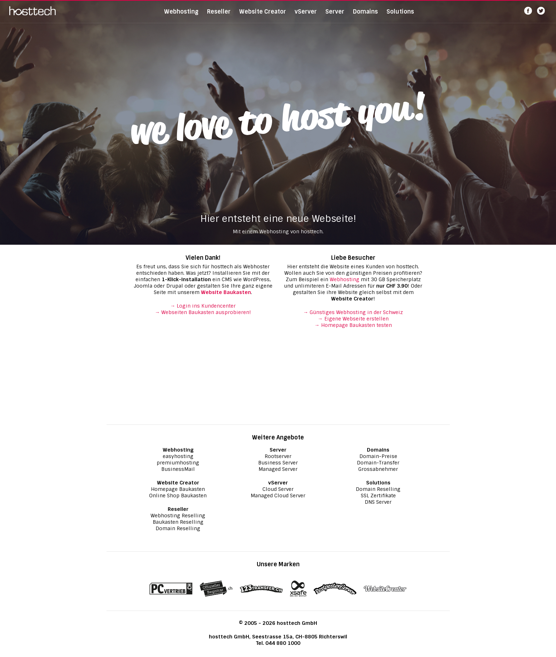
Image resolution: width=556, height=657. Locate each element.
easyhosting (178, 456)
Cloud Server (278, 489)
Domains (365, 16)
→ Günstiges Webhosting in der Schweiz (353, 312)
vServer (306, 16)
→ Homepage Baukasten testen (353, 325)
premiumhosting (178, 462)
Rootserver (278, 456)
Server (334, 16)
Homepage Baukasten (178, 489)
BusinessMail (178, 469)
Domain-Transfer (378, 462)
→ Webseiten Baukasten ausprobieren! (203, 312)
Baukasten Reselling (178, 522)
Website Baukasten (226, 292)
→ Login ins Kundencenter (203, 306)
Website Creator (262, 16)
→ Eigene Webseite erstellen (353, 318)
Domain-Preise (378, 456)
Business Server (278, 462)
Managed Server (278, 469)
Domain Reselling (178, 528)
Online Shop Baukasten (178, 495)
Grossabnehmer (378, 469)
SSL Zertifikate (378, 495)
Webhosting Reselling (178, 515)
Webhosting (181, 16)
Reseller (219, 16)
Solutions (400, 16)
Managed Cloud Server (278, 495)
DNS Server (378, 502)
